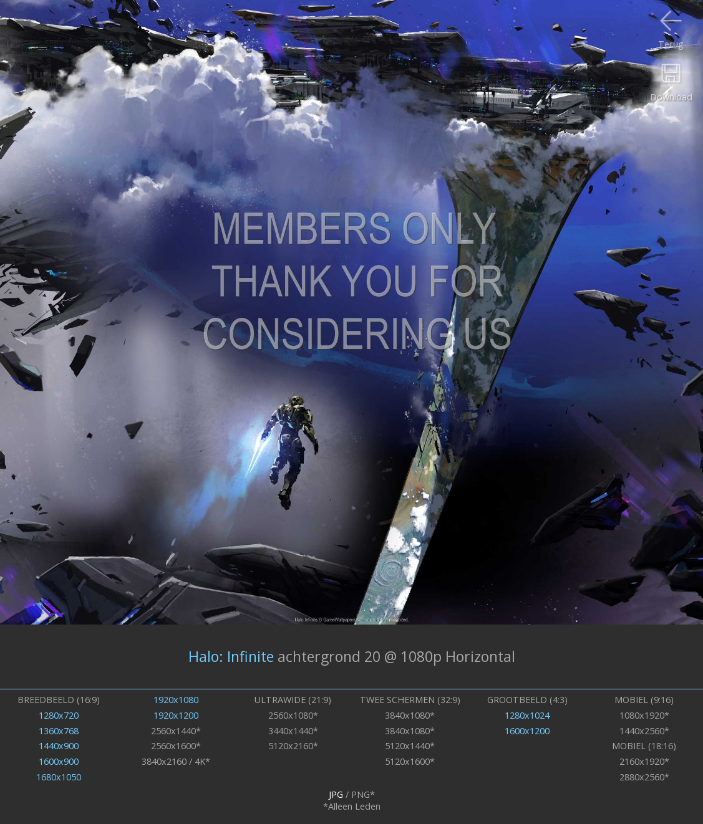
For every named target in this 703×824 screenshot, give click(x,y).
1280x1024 (527, 715)
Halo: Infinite (231, 656)
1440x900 (59, 746)
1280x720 (59, 715)
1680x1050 (58, 777)
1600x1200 (527, 731)
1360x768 (59, 731)
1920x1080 (175, 700)
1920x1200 (175, 715)
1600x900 (59, 761)
